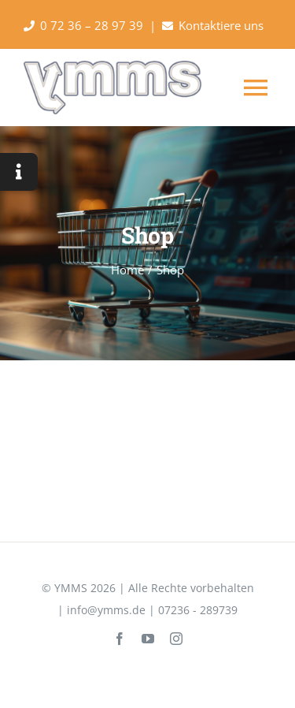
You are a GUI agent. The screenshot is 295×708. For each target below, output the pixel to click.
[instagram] (176, 638)
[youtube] (148, 638)
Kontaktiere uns (221, 25)
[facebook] (119, 638)
